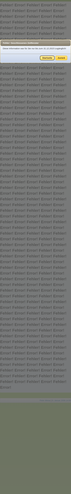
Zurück (61, 58)
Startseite (47, 58)
